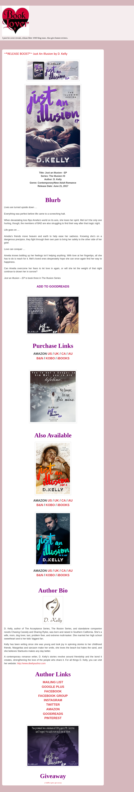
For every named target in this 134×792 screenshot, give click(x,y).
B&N (39, 358)
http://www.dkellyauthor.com (31, 663)
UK (56, 353)
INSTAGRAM (53, 700)
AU (70, 353)
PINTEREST (53, 718)
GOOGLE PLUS (53, 686)
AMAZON (53, 709)
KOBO (50, 358)
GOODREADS (53, 713)
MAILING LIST (53, 682)
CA (63, 353)
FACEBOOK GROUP (53, 695)
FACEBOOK (53, 691)
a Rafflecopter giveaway (53, 783)
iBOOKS (63, 358)
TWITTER (53, 704)
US (50, 353)
